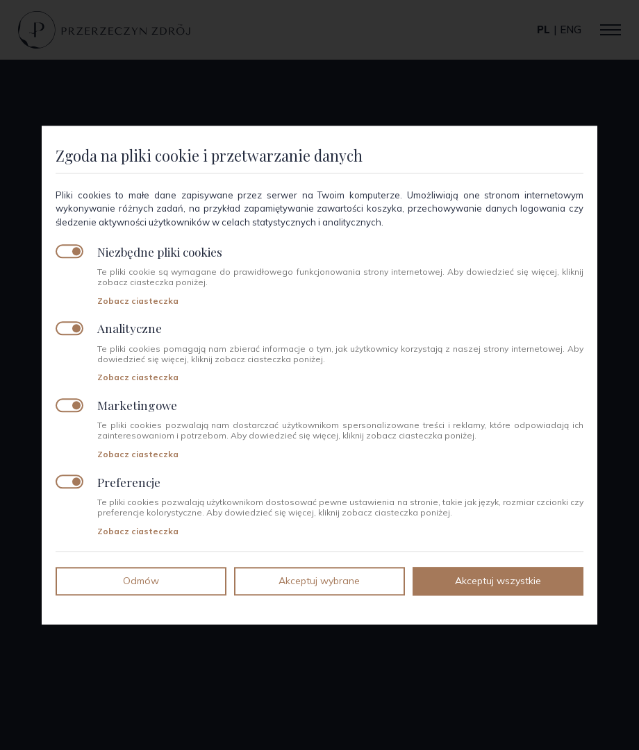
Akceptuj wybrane (319, 580)
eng (570, 29)
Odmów (141, 580)
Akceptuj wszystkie (498, 580)
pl (543, 29)
